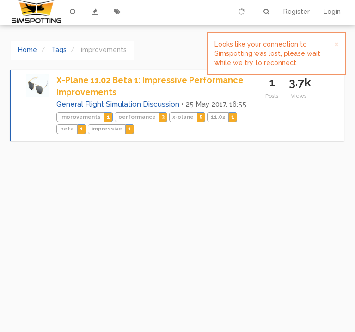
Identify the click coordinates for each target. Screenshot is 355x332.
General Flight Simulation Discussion (117, 104)
